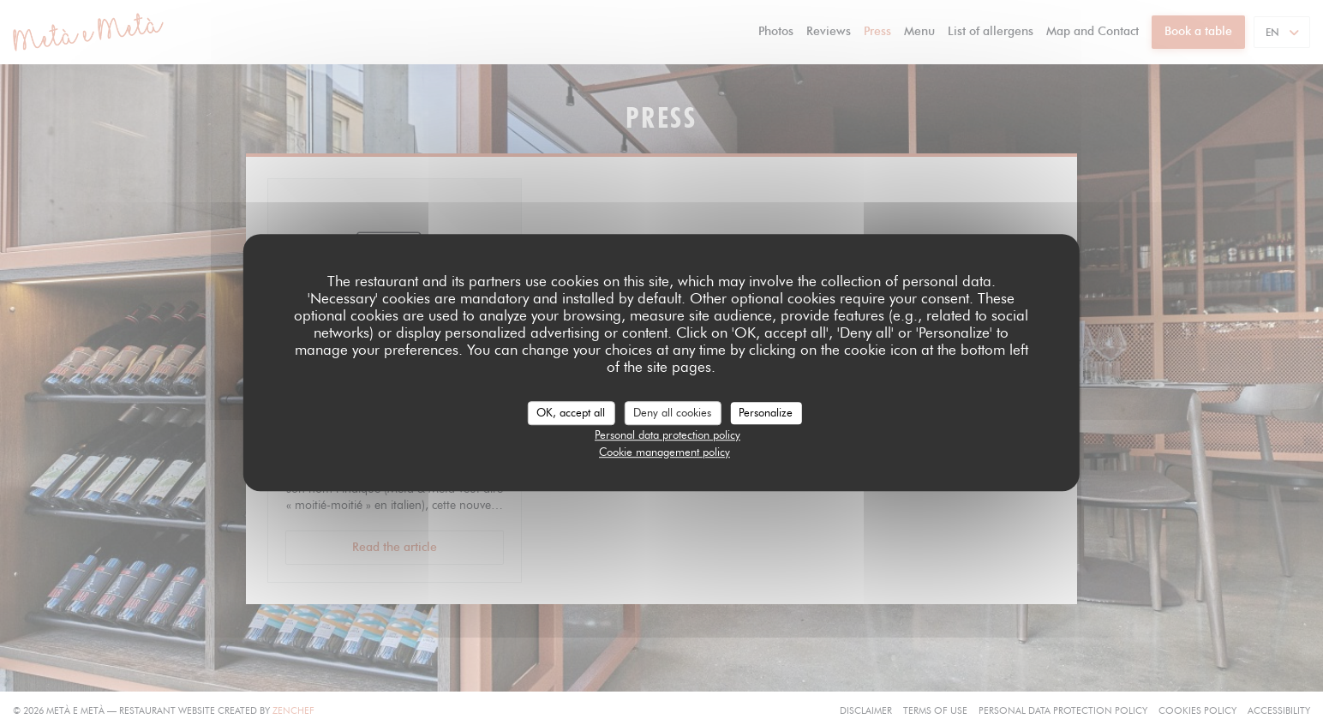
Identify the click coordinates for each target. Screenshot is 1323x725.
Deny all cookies (672, 412)
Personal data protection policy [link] (667, 434)
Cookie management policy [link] (664, 451)
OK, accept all (570, 412)
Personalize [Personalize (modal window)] (766, 412)
